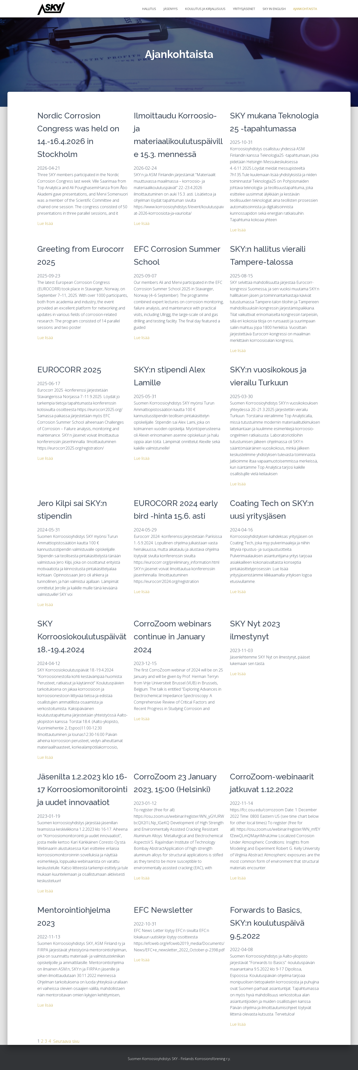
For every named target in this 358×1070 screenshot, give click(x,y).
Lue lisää (45, 223)
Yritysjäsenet (244, 8)
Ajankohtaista (305, 8)
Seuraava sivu (66, 1041)
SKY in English (274, 8)
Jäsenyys (171, 8)
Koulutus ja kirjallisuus (205, 8)
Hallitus (149, 8)
